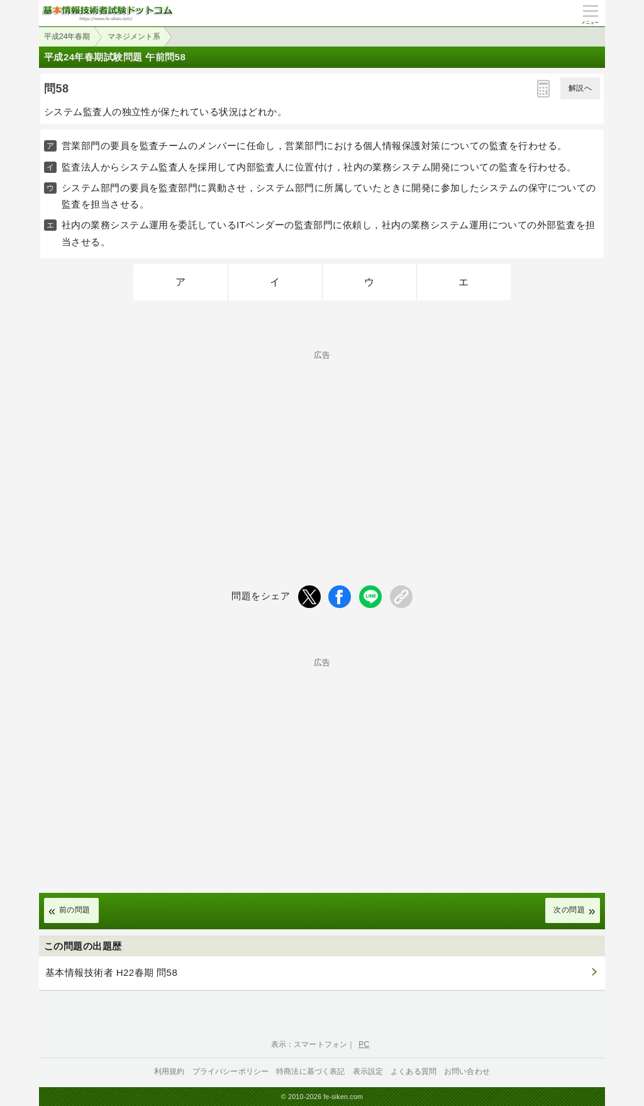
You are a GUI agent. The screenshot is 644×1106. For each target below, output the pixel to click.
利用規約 (169, 1071)
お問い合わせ (467, 1071)
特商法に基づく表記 (310, 1071)
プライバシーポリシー (230, 1071)
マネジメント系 (134, 36)
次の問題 (569, 909)
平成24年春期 (67, 36)
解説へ (580, 88)
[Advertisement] (322, 447)
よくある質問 (413, 1071)
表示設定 (368, 1071)
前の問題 (75, 909)
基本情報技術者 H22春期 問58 (111, 972)
